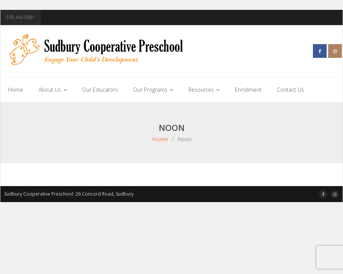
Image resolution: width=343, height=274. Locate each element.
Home (160, 139)
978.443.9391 (20, 17)
